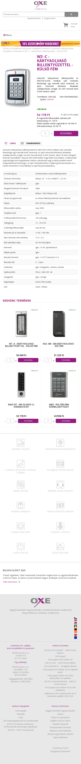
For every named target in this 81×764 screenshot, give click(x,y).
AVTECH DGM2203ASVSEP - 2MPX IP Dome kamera (60, 682)
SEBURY (50, 99)
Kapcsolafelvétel (60, 737)
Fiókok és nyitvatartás (60, 717)
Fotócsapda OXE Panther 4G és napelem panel (60, 670)
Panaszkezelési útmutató (60, 727)
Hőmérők (21, 714)
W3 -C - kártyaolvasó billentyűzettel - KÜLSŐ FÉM (46, 51)
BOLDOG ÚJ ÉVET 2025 (14, 570)
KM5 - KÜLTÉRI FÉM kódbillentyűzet (59, 405)
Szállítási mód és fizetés (60, 720)
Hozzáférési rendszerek (21, 48)
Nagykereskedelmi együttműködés (60, 710)
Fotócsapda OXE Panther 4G (60, 659)
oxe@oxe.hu (41, 8)
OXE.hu (6, 48)
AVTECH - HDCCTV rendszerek (21, 730)
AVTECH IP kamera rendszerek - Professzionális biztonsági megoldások (20, 725)
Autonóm (18, 51)
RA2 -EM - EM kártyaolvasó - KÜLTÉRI (59, 345)
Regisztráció (49, 18)
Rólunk (60, 714)
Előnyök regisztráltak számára (60, 734)
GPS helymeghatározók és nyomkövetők (20, 720)
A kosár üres (74, 25)
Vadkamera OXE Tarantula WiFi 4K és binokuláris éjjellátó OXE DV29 (60, 694)
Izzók (20, 717)
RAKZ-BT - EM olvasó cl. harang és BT (21, 405)
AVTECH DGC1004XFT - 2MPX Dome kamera (60, 651)
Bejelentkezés (33, 18)
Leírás (10, 143)
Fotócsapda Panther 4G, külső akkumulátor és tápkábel (60, 676)
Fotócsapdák (20, 710)
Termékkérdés (30, 143)
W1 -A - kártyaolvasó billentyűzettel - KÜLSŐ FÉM (21, 345)
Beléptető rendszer (41, 48)
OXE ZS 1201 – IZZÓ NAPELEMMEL (60, 663)
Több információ (11, 582)
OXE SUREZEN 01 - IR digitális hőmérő (60, 666)
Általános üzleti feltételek (60, 730)
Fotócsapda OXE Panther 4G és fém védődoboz (60, 688)
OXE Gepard (60, 656)
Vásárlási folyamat (60, 724)
